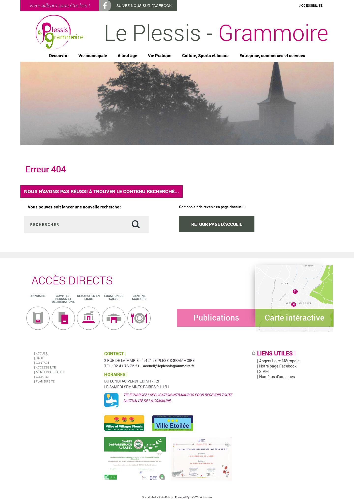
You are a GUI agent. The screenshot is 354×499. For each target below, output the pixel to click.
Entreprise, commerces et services (272, 55)
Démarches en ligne (88, 297)
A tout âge (127, 55)
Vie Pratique (159, 55)
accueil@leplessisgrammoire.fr (168, 365)
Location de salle (113, 297)
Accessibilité (46, 367)
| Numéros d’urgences (277, 376)
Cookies (42, 377)
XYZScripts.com (202, 497)
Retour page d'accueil (216, 224)
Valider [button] (136, 224)
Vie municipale (92, 55)
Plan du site (45, 381)
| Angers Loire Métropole (280, 360)
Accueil (42, 353)
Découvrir (58, 55)
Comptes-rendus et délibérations (63, 299)
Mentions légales (49, 372)
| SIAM (263, 371)
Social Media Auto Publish (158, 497)
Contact (42, 363)
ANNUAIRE (37, 296)
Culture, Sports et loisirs (205, 55)
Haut (40, 358)
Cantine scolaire (139, 297)
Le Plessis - (216, 32)
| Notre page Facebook (278, 365)
